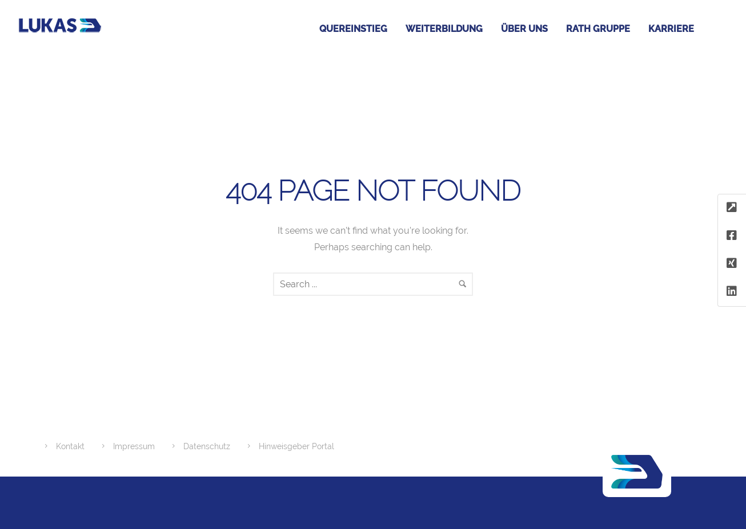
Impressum (134, 446)
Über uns (524, 28)
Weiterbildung (444, 28)
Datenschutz (206, 446)
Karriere (671, 28)
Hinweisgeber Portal (296, 446)
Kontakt (70, 446)
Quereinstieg (353, 28)
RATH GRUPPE (598, 28)
